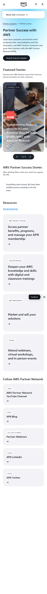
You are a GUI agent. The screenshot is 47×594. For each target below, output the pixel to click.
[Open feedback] (44, 297)
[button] (17, 14)
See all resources (10, 209)
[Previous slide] (16, 156)
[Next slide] (31, 156)
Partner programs (10, 24)
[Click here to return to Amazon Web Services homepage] (23, 4)
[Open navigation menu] (4, 4)
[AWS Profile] (42, 4)
